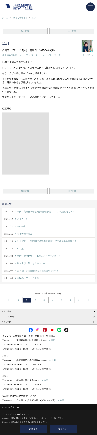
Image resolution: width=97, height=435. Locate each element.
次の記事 (72, 31)
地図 (53, 340)
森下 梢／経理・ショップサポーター (21, 55)
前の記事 (25, 31)
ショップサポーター (52, 55)
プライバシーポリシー (39, 418)
